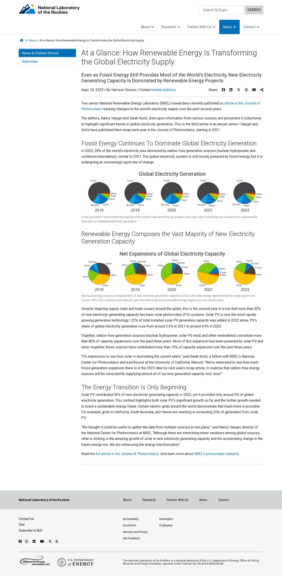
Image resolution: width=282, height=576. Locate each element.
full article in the (108, 454)
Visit (22, 524)
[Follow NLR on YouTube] (42, 541)
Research (170, 27)
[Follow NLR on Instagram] (27, 541)
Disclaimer (129, 525)
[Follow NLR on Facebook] (20, 541)
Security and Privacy (135, 532)
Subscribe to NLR (30, 530)
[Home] (22, 40)
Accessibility (131, 519)
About (147, 27)
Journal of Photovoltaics (140, 454)
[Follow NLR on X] (50, 541)
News (229, 27)
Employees (166, 525)
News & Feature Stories (40, 53)
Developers (166, 519)
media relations (164, 90)
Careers (251, 27)
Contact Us (26, 519)
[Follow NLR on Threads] (57, 541)
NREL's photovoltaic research (216, 454)
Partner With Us (201, 27)
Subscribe (30, 61)
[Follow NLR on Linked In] (35, 541)
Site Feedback (131, 538)
